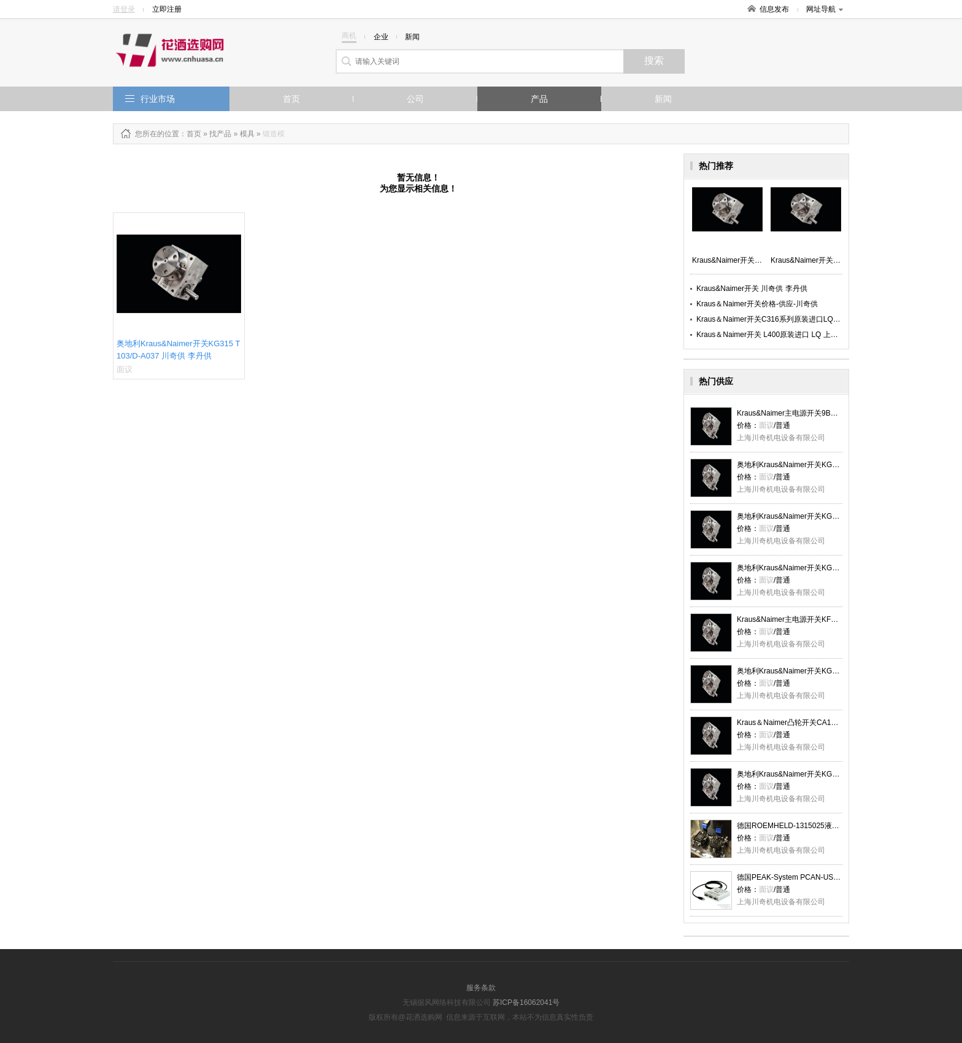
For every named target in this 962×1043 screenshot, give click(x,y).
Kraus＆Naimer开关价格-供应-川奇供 (757, 304)
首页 (291, 99)
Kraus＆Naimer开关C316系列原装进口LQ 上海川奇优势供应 (795, 319)
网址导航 (824, 9)
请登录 (124, 9)
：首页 (190, 134)
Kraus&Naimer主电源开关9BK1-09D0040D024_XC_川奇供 (833, 413)
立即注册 (167, 9)
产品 (539, 99)
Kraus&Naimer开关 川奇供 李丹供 (751, 288)
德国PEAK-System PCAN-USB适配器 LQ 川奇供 (816, 877)
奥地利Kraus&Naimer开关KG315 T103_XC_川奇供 (820, 774)
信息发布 (774, 9)
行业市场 (157, 99)
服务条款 (481, 987)
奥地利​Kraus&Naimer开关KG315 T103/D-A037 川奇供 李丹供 (838, 671)
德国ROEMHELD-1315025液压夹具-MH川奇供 (813, 825)
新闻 (663, 99)
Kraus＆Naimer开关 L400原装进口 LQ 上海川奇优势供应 (789, 334)
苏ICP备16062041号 (526, 1002)
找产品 (220, 134)
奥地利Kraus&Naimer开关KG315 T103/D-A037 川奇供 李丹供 (838, 464)
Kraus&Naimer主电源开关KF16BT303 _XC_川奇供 (820, 619)
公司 (415, 99)
